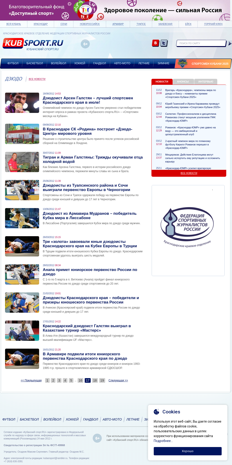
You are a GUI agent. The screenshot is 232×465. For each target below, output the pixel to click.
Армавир (118, 24)
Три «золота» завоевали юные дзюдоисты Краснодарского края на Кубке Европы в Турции (90, 243)
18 (95, 380)
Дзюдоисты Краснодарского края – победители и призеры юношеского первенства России (91, 300)
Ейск (188, 24)
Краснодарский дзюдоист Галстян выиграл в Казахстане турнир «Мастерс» (87, 328)
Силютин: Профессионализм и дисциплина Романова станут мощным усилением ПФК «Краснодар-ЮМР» (190, 117)
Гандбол (99, 63)
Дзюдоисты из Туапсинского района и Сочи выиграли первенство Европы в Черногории (86, 187)
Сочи (64, 24)
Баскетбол (34, 63)
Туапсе (140, 24)
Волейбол (58, 63)
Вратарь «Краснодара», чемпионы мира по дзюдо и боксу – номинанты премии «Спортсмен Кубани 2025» (190, 93)
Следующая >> (118, 380)
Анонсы (183, 81)
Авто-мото (122, 63)
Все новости (37, 79)
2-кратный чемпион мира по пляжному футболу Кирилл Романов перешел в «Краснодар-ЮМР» (188, 144)
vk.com (156, 43)
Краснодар (41, 24)
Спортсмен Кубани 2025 (210, 63)
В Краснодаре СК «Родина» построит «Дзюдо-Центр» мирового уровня (87, 131)
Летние (144, 63)
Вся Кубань (13, 24)
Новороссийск (89, 24)
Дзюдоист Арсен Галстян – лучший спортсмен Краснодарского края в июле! (88, 100)
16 (80, 380)
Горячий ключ (213, 24)
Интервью (205, 81)
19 (102, 380)
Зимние (163, 63)
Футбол (12, 63)
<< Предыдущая (31, 380)
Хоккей (79, 63)
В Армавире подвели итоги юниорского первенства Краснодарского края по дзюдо (85, 356)
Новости (162, 81)
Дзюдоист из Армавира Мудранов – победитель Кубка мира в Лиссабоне (89, 215)
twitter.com (164, 43)
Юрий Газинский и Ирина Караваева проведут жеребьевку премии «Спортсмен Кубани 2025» (192, 105)
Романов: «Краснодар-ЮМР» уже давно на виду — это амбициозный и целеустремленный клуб (190, 131)
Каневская (165, 24)
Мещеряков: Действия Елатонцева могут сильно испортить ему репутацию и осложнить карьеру (192, 158)
